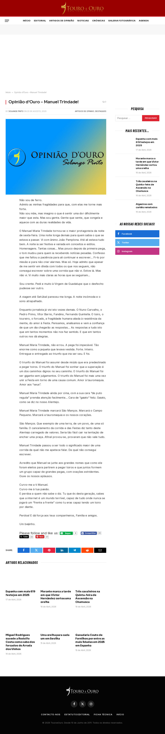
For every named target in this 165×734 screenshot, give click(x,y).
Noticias (83, 20)
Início (27, 20)
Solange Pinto (16, 111)
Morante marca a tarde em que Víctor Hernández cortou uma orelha (56, 597)
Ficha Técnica (103, 714)
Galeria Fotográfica (121, 20)
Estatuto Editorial (77, 714)
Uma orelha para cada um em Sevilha (55, 636)
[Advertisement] (82, 63)
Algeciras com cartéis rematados (146, 206)
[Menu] (7, 20)
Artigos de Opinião (61, 20)
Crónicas (98, 20)
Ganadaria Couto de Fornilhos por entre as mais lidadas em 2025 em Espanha (90, 640)
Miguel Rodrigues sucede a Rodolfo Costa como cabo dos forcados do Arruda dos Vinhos (20, 642)
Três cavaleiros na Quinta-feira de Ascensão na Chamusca (87, 597)
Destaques (100, 111)
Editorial (40, 20)
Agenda (144, 20)
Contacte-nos (50, 714)
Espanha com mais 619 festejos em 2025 (20, 593)
